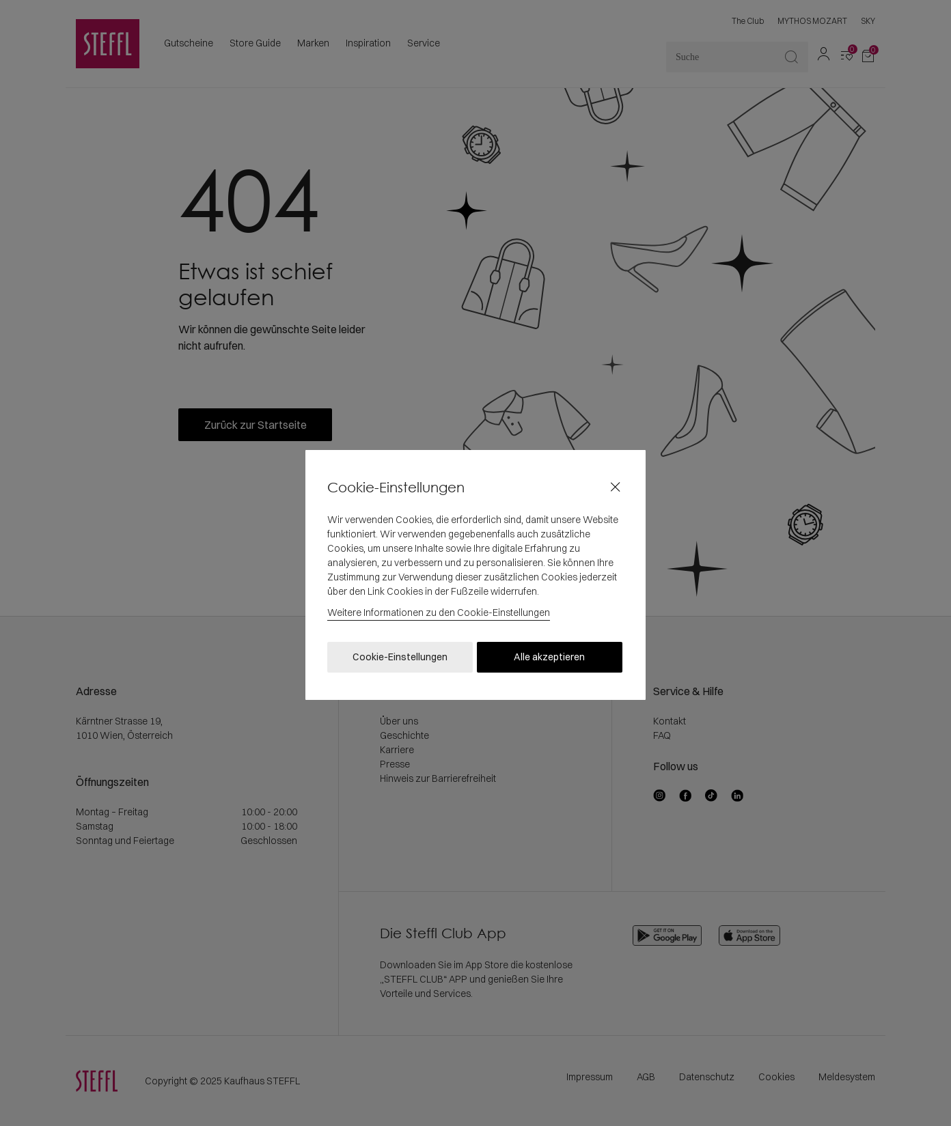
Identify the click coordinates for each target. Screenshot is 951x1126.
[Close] (615, 487)
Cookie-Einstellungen (400, 657)
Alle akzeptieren (549, 657)
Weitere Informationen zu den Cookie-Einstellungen (438, 612)
